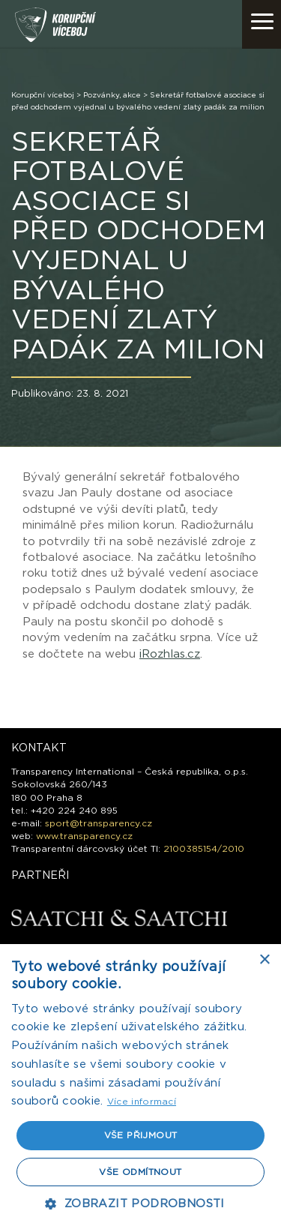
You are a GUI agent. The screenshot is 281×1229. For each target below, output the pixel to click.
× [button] (264, 960)
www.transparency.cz (84, 836)
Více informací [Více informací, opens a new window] (141, 1101)
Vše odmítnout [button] (140, 1172)
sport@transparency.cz (98, 823)
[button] (140, 1204)
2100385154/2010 (203, 848)
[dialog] (140, 1086)
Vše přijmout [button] (141, 1135)
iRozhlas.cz (169, 654)
